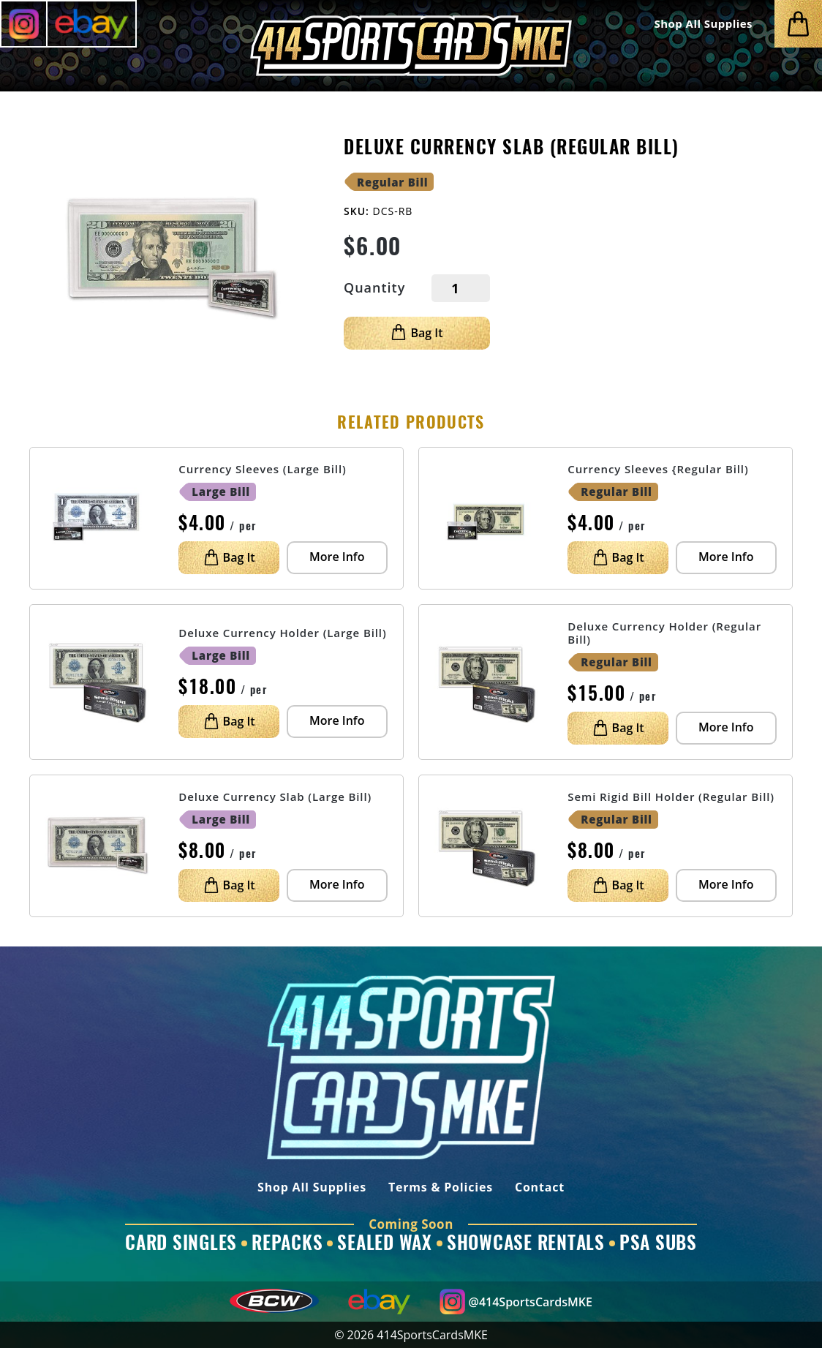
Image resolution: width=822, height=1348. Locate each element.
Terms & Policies (440, 1188)
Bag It (416, 333)
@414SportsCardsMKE (516, 1301)
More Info (336, 557)
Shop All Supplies (704, 23)
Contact (540, 1188)
